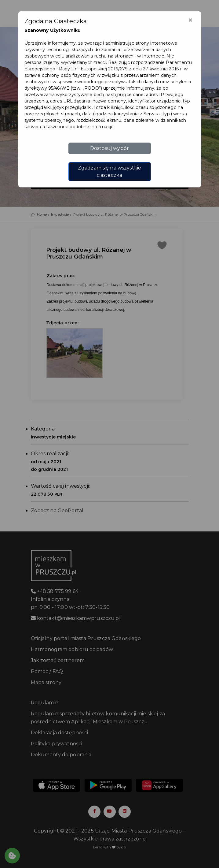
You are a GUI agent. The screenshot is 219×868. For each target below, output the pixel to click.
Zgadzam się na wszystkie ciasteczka (109, 171)
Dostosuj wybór (109, 148)
